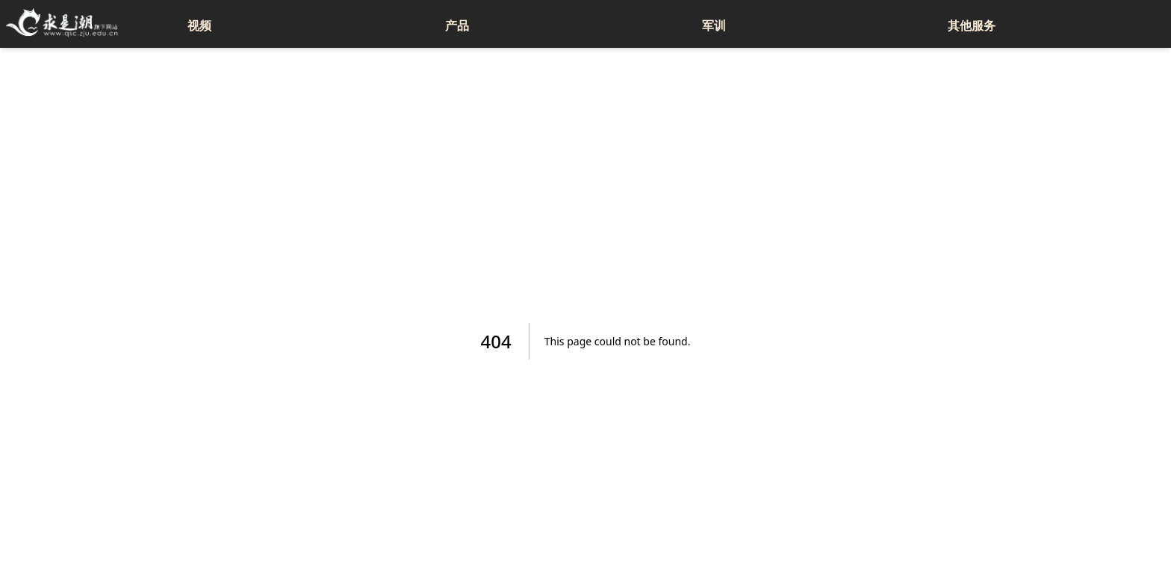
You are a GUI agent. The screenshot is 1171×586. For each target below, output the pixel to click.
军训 (714, 25)
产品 (457, 25)
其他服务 (971, 25)
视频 (199, 25)
